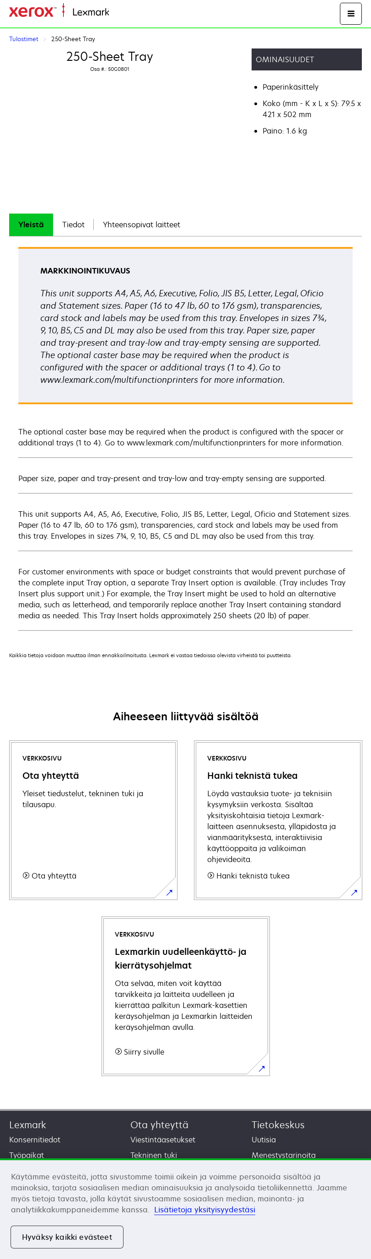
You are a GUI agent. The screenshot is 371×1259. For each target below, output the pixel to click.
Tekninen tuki (153, 1155)
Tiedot (73, 225)
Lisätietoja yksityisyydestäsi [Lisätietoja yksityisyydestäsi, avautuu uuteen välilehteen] (204, 1210)
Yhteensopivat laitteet (141, 225)
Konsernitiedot (34, 1140)
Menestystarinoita (284, 1155)
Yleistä (31, 225)
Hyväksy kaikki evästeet (67, 1237)
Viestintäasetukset (162, 1140)
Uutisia (264, 1140)
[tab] (31, 225)
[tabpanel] (185, 438)
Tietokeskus (278, 1125)
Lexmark (27, 1125)
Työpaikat (26, 1155)
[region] (185, 1208)
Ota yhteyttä (159, 1125)
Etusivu (119, 12)
